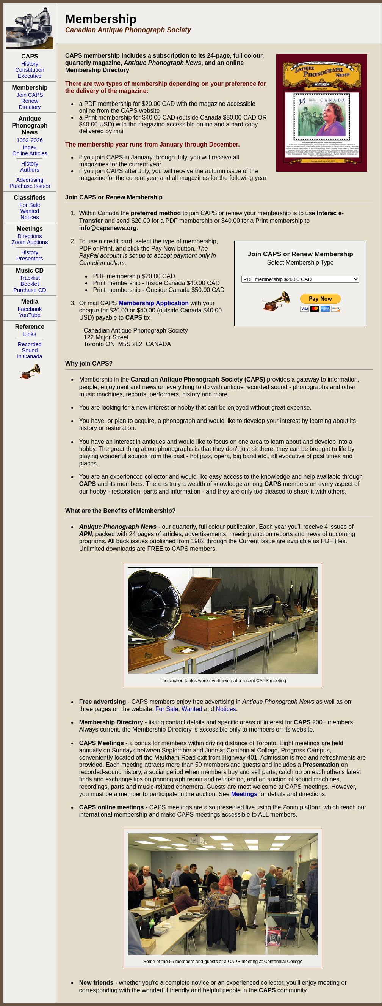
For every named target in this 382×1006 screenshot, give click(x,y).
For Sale (29, 205)
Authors (29, 170)
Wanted (29, 211)
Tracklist (30, 278)
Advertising (30, 180)
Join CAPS (29, 95)
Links (29, 334)
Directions (29, 236)
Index (29, 147)
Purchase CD (29, 290)
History (29, 64)
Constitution (29, 70)
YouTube (30, 315)
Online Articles (29, 153)
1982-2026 (30, 140)
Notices (29, 217)
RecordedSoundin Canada (29, 350)
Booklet (29, 284)
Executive (30, 76)
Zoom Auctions (30, 242)
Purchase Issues (29, 186)
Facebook (30, 309)
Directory (30, 107)
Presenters (29, 258)
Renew (29, 101)
